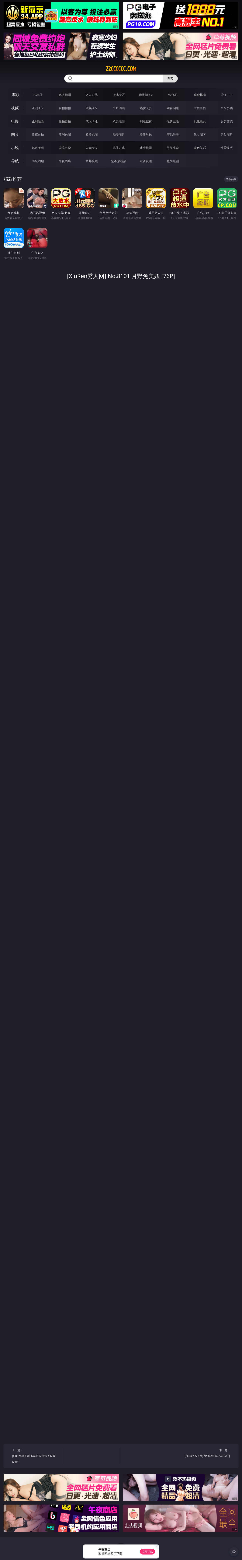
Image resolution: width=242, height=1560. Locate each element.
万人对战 (92, 95)
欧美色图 (92, 134)
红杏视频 (146, 161)
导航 (15, 160)
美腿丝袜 (146, 134)
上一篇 (36, 1456)
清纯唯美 (173, 134)
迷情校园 (146, 148)
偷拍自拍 (65, 121)
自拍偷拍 (65, 108)
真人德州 (65, 95)
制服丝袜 (146, 121)
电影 (15, 121)
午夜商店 (65, 161)
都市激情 (38, 148)
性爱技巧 (227, 148)
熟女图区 (200, 134)
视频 (15, 107)
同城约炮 (38, 161)
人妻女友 (92, 148)
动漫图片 (119, 134)
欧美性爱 (119, 121)
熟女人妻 (146, 108)
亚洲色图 (65, 134)
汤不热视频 (118, 161)
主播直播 (200, 108)
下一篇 (206, 1453)
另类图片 (227, 134)
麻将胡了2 (146, 95)
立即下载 (147, 1551)
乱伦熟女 (200, 121)
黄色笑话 (200, 148)
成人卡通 (92, 121)
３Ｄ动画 (119, 108)
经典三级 (173, 121)
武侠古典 (119, 148)
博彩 (15, 94)
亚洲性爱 (38, 121)
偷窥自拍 (38, 134)
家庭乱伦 (65, 148)
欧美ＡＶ (92, 108)
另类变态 (227, 121)
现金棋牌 (200, 95)
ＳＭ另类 (227, 108)
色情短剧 (173, 161)
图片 (15, 134)
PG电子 (38, 95)
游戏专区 (119, 95)
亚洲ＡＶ (38, 108)
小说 (15, 147)
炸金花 (172, 95)
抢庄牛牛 (227, 95)
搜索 (170, 78)
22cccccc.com (121, 69)
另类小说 (173, 148)
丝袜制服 (173, 108)
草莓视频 (92, 161)
